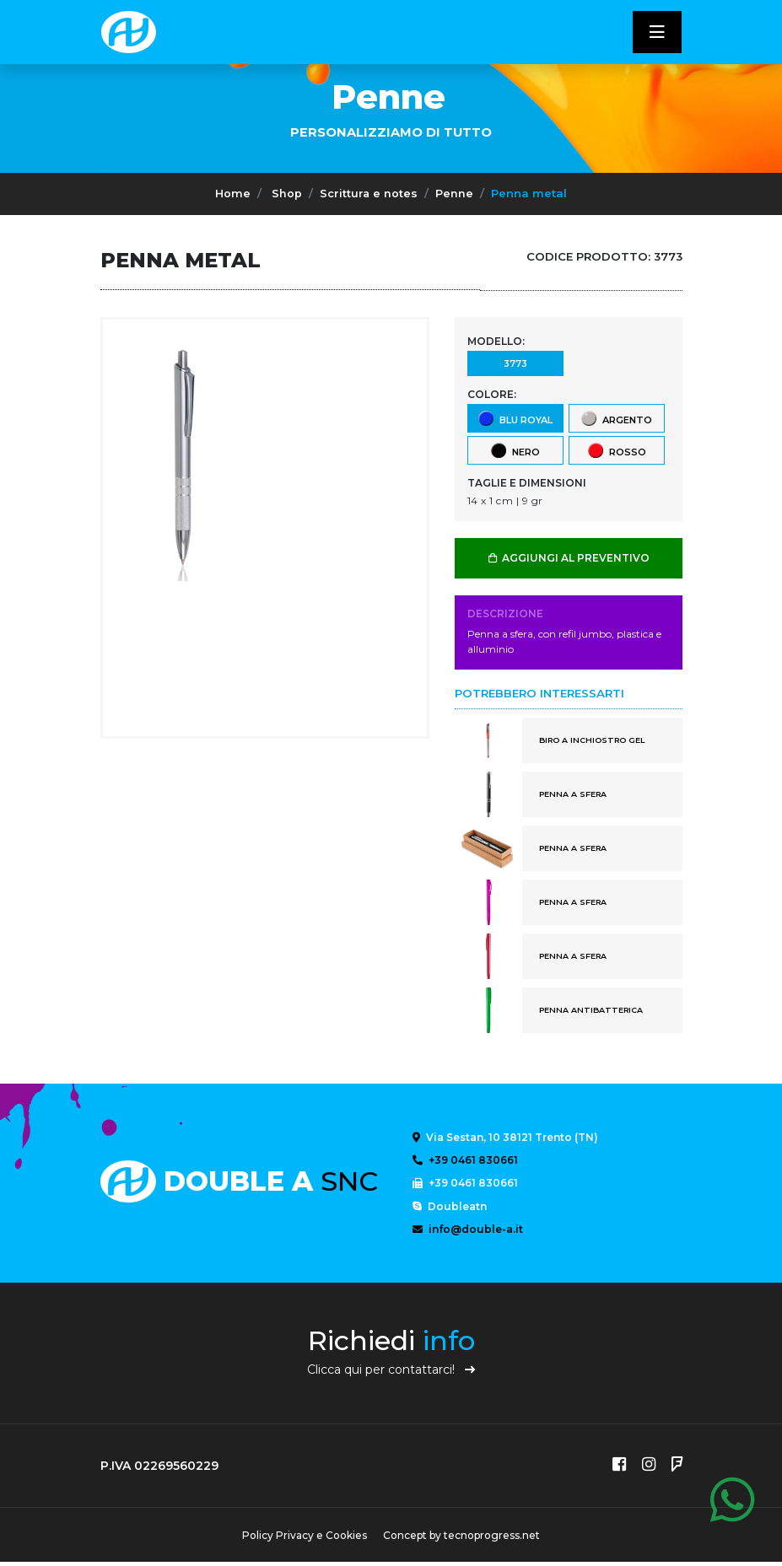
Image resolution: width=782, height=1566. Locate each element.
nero (514, 450)
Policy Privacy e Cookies (302, 1539)
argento (616, 418)
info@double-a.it (468, 1231)
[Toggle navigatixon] (657, 32)
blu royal (515, 418)
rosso (616, 450)
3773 (515, 362)
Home (233, 193)
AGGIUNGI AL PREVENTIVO (568, 558)
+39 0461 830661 (465, 1160)
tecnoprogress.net (494, 1539)
